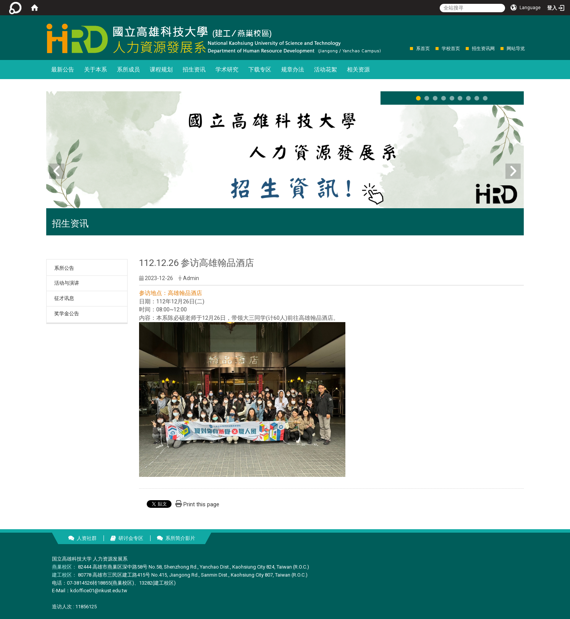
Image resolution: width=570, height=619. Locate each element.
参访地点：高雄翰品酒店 (170, 293)
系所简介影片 (180, 538)
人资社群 (87, 538)
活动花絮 (325, 69)
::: (406, 48)
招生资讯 (194, 69)
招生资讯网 (483, 48)
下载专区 (259, 69)
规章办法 (292, 69)
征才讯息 (64, 298)
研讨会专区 (130, 538)
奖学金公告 (66, 313)
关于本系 (95, 69)
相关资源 (358, 69)
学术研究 (226, 69)
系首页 (423, 48)
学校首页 (451, 48)
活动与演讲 (66, 283)
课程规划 (161, 69)
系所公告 (64, 268)
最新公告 (62, 69)
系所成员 (128, 69)
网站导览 (516, 48)
